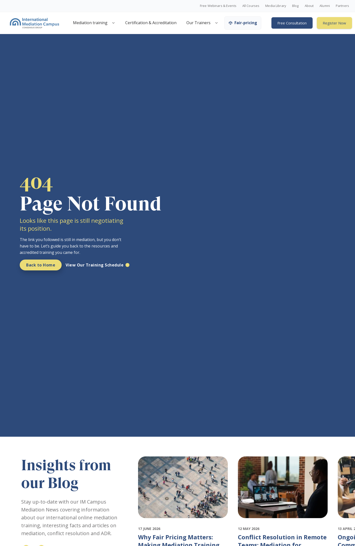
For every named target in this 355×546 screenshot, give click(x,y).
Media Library (275, 6)
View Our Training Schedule (95, 265)
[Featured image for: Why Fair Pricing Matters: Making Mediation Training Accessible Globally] (183, 522)
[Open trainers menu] (216, 23)
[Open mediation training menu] (113, 23)
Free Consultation (292, 22)
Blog (295, 6)
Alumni (325, 6)
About (309, 6)
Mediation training (90, 22)
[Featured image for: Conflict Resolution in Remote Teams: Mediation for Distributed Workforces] (283, 522)
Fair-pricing (243, 22)
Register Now (334, 22)
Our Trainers (198, 22)
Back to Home (40, 265)
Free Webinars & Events (218, 6)
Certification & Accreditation (151, 22)
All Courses (250, 6)
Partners (342, 6)
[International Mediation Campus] (34, 23)
